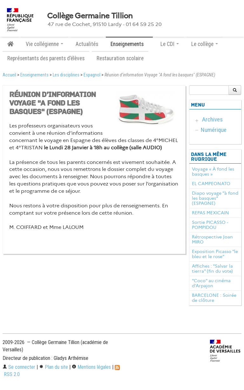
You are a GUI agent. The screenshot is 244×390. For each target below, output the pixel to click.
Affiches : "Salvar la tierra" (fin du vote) (212, 268)
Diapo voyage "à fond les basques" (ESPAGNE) (215, 198)
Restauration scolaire (120, 58)
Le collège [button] (204, 44)
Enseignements (34, 75)
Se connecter (19, 367)
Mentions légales (91, 367)
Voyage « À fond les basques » (213, 171)
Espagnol (92, 75)
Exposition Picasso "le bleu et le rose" (215, 254)
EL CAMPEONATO (211, 183)
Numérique (214, 129)
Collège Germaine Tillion (90, 16)
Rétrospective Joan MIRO (212, 239)
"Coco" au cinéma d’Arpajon (211, 283)
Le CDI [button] (169, 44)
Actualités (87, 44)
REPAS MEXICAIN (210, 213)
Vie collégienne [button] (44, 44)
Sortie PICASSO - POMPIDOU (210, 224)
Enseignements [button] (129, 44)
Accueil (9, 75)
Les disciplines (66, 75)
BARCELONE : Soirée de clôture (214, 297)
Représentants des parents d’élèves (46, 58)
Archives (212, 119)
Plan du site (53, 367)
